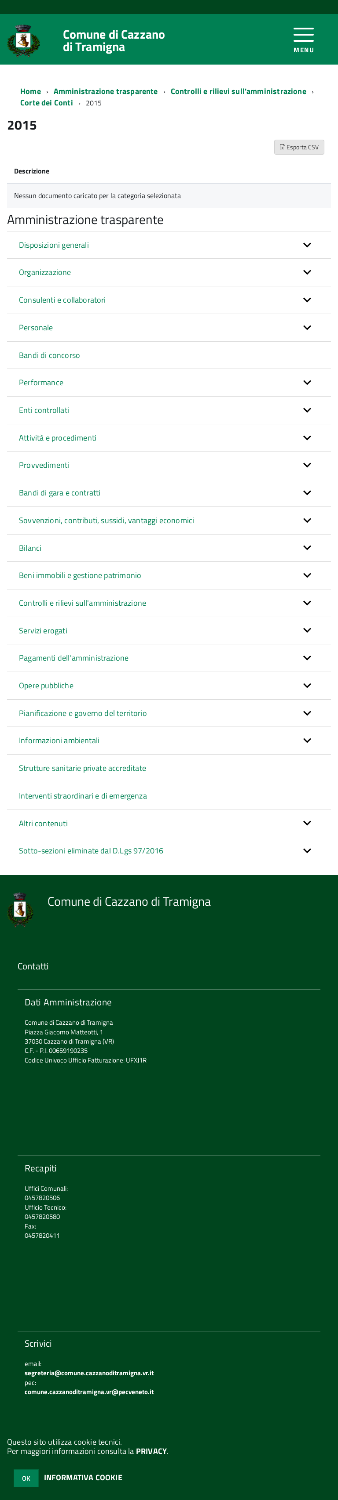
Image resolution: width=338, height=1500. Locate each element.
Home (30, 91)
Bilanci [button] (30, 548)
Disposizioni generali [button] (54, 245)
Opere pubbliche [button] (46, 685)
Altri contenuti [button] (43, 823)
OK (26, 1478)
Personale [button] (36, 327)
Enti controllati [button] (44, 410)
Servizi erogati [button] (43, 630)
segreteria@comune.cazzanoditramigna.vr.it (89, 1373)
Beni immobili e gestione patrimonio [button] (80, 575)
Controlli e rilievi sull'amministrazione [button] (82, 603)
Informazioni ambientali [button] (59, 740)
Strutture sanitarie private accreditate (82, 768)
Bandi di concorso (49, 355)
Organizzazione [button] (45, 272)
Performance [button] (41, 382)
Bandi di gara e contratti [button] (60, 493)
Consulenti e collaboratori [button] (62, 300)
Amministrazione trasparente (106, 91)
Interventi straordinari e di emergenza (83, 796)
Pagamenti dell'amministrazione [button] (74, 658)
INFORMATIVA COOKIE (83, 1477)
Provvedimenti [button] (44, 465)
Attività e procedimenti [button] (57, 438)
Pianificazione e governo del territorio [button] (83, 713)
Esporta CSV (299, 147)
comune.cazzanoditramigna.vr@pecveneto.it (89, 1392)
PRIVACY (151, 1451)
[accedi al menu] (304, 39)
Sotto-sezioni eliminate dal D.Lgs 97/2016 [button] (91, 851)
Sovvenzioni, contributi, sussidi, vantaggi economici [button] (106, 520)
